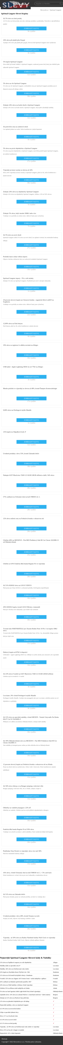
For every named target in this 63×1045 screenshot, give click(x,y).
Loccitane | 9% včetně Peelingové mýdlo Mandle (19, 695)
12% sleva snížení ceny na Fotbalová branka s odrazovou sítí (23, 518)
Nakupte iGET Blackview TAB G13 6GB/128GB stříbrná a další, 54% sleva (28, 475)
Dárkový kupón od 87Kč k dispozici (15, 652)
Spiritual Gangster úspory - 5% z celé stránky (18, 278)
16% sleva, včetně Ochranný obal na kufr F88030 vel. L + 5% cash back (27, 873)
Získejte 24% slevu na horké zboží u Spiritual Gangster (21, 105)
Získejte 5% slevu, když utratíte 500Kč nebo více (19, 213)
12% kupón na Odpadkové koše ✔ (14, 432)
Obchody (4, 1039)
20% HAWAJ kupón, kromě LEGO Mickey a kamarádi (21, 607)
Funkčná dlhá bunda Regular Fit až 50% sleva (18, 829)
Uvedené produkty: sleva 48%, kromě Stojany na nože (21, 916)
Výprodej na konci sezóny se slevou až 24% (18, 170)
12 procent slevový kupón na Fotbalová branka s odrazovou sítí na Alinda (27, 764)
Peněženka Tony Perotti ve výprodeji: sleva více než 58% (22, 851)
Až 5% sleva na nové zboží (12, 235)
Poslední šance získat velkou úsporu (15, 257)
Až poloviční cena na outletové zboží (15, 127)
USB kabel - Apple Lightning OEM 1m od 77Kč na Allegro (23, 367)
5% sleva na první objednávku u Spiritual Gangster (20, 148)
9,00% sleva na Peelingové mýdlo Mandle (17, 410)
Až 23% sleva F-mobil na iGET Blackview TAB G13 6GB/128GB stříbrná (28, 674)
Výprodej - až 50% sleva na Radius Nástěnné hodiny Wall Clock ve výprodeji (29, 938)
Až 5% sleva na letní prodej (12, 18)
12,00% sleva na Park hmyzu (13, 323)
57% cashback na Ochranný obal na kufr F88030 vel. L (21, 497)
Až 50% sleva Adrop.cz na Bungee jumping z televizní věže (23, 786)
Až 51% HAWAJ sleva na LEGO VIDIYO (17, 585)
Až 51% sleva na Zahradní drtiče (14, 894)
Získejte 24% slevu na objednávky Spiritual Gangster (21, 192)
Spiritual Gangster (55, 10)
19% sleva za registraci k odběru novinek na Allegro (20, 345)
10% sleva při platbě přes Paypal (14, 40)
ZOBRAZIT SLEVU (31, 28)
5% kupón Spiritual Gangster (13, 62)
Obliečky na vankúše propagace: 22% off (17, 808)
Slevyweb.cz (44, 10)
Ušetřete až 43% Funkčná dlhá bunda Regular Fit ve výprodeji (24, 564)
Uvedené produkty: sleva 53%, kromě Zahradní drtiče (21, 453)
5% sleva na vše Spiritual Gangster (15, 83)
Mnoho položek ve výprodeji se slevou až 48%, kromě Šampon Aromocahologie (30, 388)
